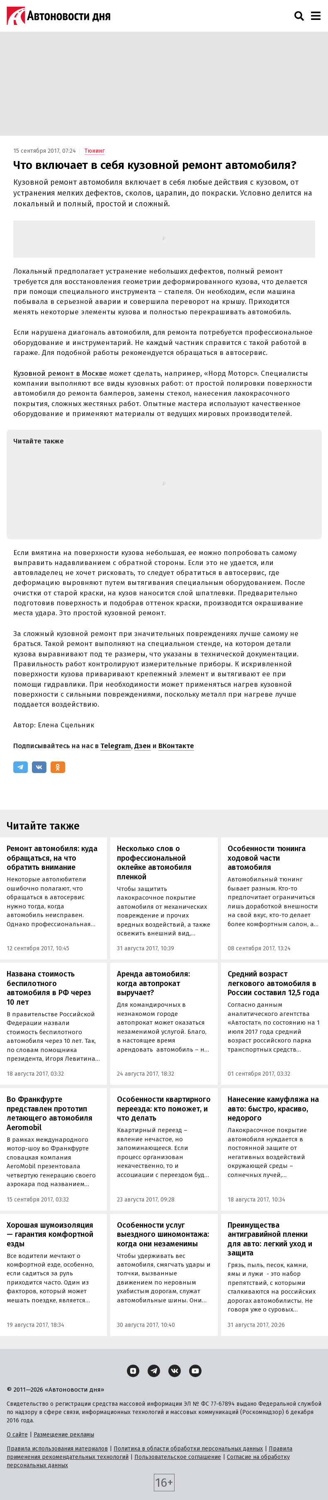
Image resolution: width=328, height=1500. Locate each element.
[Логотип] (58, 16)
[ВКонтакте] (39, 767)
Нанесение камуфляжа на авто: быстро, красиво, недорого (273, 1109)
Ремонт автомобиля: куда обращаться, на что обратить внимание (52, 858)
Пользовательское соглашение (177, 1457)
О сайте (17, 1434)
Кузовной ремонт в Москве (60, 373)
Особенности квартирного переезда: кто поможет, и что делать (164, 1109)
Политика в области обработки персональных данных (188, 1448)
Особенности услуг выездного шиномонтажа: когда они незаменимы (163, 1234)
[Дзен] (133, 1371)
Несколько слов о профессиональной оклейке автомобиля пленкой (154, 862)
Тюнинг (94, 150)
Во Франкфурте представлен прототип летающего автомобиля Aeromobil (49, 1113)
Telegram (115, 745)
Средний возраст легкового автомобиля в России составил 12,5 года (273, 983)
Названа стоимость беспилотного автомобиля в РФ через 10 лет (49, 988)
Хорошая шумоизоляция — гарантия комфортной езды (50, 1234)
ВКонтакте (176, 745)
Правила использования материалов (57, 1448)
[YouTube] (195, 1371)
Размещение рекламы (64, 1434)
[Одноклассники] (58, 767)
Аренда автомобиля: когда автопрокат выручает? (153, 983)
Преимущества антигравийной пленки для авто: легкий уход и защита (270, 1239)
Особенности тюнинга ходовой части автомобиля (267, 858)
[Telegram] (20, 767)
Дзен (142, 745)
